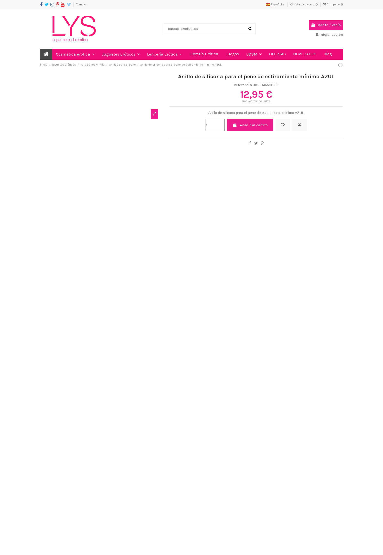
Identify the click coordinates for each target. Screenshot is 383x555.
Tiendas (81, 4)
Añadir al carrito (250, 125)
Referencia (243, 85)
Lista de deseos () (304, 4)
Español (275, 4)
